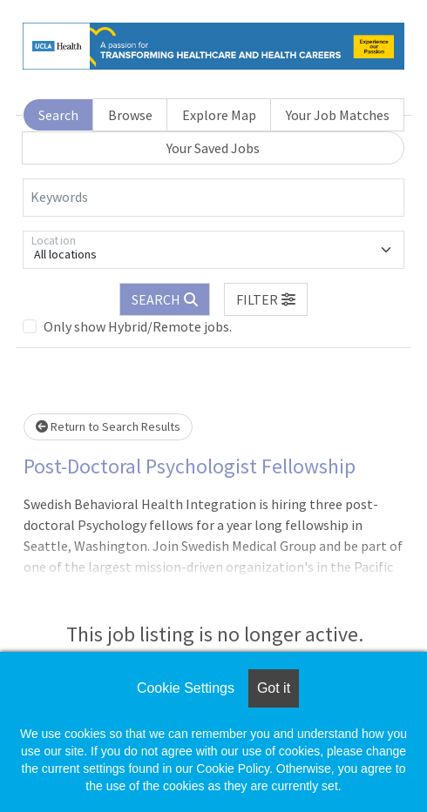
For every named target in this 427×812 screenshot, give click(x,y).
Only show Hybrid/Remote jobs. (138, 326)
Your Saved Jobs (213, 148)
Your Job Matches (338, 115)
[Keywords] (213, 197)
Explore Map (219, 115)
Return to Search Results (108, 426)
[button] (266, 299)
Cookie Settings (185, 688)
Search (58, 115)
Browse (130, 115)
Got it (273, 688)
